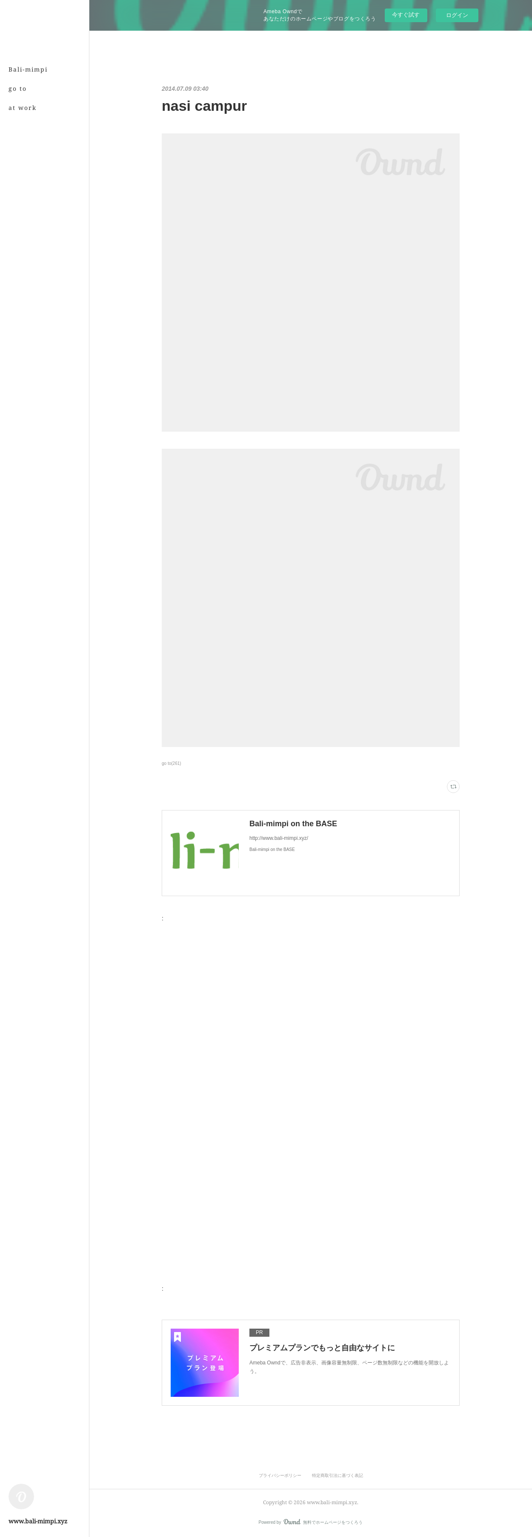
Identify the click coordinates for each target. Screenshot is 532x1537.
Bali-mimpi (28, 69)
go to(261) (171, 763)
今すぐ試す (406, 15)
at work (23, 108)
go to (18, 88)
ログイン (457, 15)
